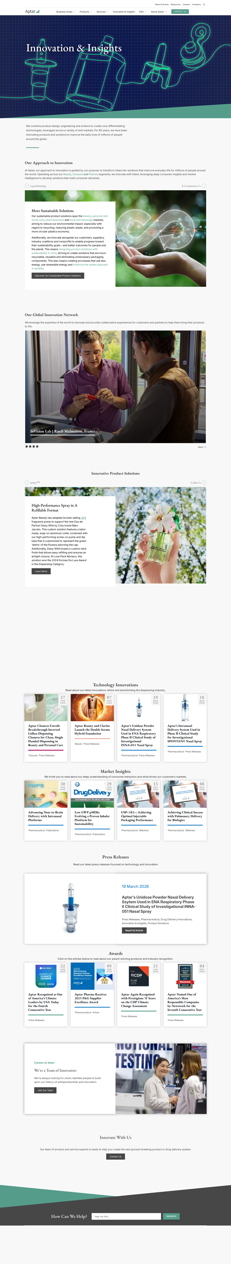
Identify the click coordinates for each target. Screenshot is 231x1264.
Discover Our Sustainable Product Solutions (58, 275)
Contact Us (180, 11)
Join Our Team (45, 1090)
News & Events (162, 4)
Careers (186, 4)
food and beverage (81, 219)
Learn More (41, 571)
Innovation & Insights (124, 11)
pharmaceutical (55, 219)
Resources (175, 4)
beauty (87, 216)
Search (171, 1216)
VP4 (83, 517)
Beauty (67, 174)
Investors (196, 4)
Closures (78, 174)
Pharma (93, 174)
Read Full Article (134, 930)
